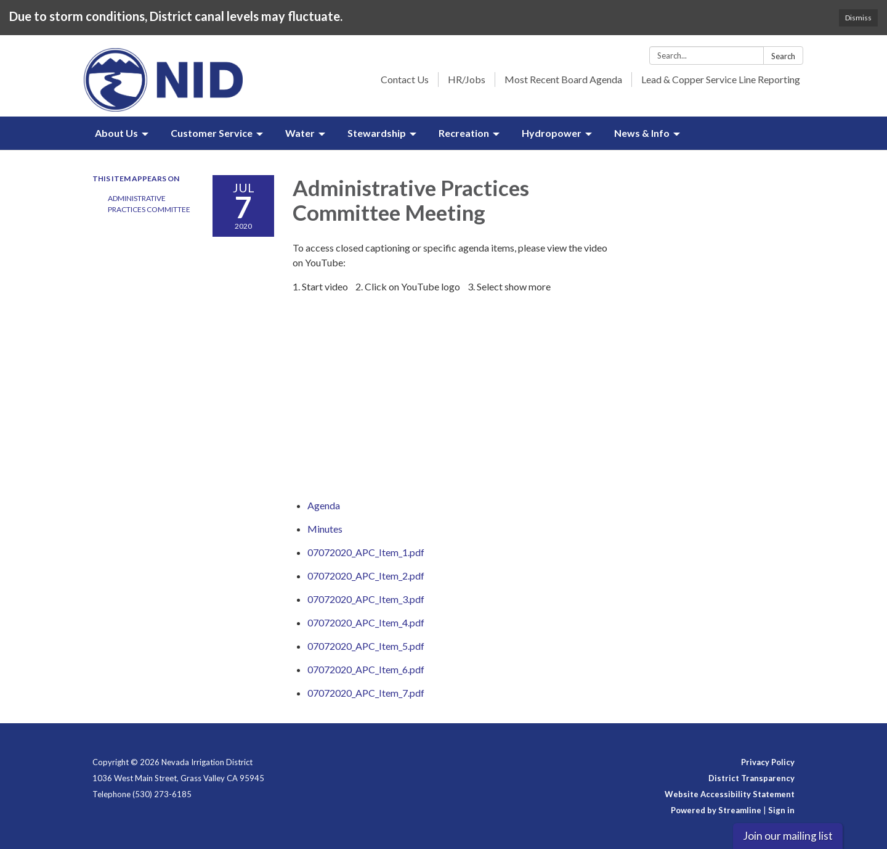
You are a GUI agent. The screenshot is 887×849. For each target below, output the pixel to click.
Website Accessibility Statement (730, 794)
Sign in (781, 810)
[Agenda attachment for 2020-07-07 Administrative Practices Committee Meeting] (323, 505)
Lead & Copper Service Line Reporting (720, 79)
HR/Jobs (466, 79)
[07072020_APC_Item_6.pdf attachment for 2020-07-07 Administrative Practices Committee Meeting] (365, 669)
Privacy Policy (768, 762)
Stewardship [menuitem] (376, 133)
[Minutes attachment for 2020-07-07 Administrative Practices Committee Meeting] (324, 529)
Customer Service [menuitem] (212, 133)
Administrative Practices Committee (149, 204)
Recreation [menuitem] (464, 133)
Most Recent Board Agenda (563, 79)
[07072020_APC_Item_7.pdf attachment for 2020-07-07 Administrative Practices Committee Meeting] (365, 693)
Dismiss (858, 17)
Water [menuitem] (300, 133)
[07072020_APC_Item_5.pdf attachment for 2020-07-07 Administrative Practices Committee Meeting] (365, 646)
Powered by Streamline (716, 810)
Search (783, 56)
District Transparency (751, 778)
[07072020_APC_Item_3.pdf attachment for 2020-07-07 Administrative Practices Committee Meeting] (365, 599)
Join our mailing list (788, 835)
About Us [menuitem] (116, 133)
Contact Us (405, 79)
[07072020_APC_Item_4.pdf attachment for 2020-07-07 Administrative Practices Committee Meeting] (365, 622)
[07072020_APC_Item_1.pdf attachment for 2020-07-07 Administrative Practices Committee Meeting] (365, 552)
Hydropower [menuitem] (551, 133)
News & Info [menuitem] (642, 133)
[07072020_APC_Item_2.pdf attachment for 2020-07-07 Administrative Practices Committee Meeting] (365, 575)
